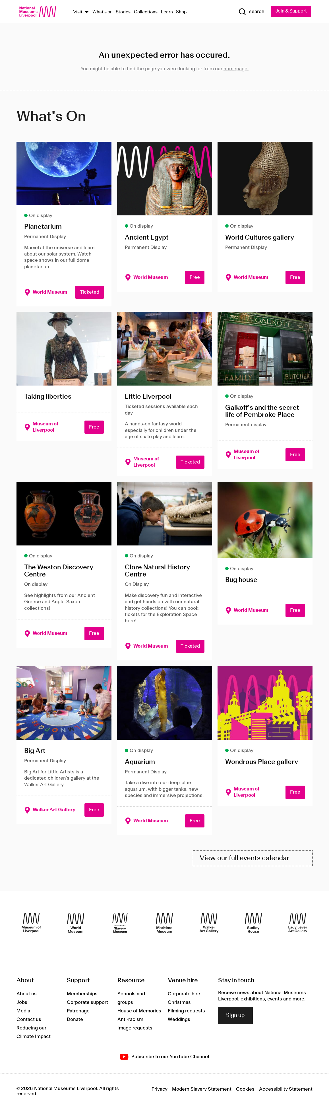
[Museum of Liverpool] (31, 924)
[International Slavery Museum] (120, 924)
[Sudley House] (253, 924)
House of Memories (139, 1012)
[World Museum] (75, 924)
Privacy (159, 1090)
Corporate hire (184, 995)
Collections (146, 12)
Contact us (28, 1020)
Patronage (78, 1012)
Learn (167, 12)
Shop (181, 12)
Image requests (134, 1029)
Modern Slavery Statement (201, 1090)
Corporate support (87, 1003)
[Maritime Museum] (164, 924)
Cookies (245, 1090)
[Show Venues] (86, 12)
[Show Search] (250, 12)
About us (26, 995)
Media (23, 1012)
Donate (75, 1020)
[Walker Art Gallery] (209, 924)
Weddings (179, 1020)
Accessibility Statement (286, 1090)
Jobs (21, 1003)
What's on (102, 12)
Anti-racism (130, 1020)
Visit (77, 12)
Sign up (235, 1017)
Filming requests (186, 1012)
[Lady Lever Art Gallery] (298, 924)
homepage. (236, 68)
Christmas (179, 1003)
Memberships (82, 995)
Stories (123, 12)
